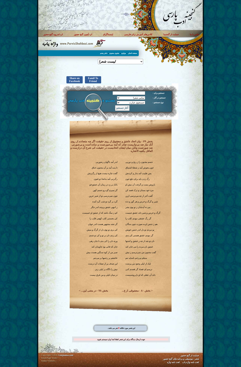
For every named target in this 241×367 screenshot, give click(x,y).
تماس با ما (195, 34)
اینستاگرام (108, 34)
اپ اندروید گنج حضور (53, 34)
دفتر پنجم (104, 53)
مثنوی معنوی (114, 53)
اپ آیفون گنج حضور (83, 34)
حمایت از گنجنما (171, 34)
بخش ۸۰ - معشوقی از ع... (136, 290)
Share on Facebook (74, 80)
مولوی (123, 53)
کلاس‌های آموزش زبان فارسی (138, 34)
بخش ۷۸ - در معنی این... (94, 290)
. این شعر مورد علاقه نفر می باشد (121, 328)
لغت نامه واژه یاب (190, 362)
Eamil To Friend (93, 80)
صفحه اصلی (132, 53)
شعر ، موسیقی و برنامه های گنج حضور (181, 359)
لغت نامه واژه (173, 362)
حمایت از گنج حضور (190, 355)
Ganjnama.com (65, 355)
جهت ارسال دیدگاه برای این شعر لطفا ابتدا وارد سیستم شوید (121, 339)
